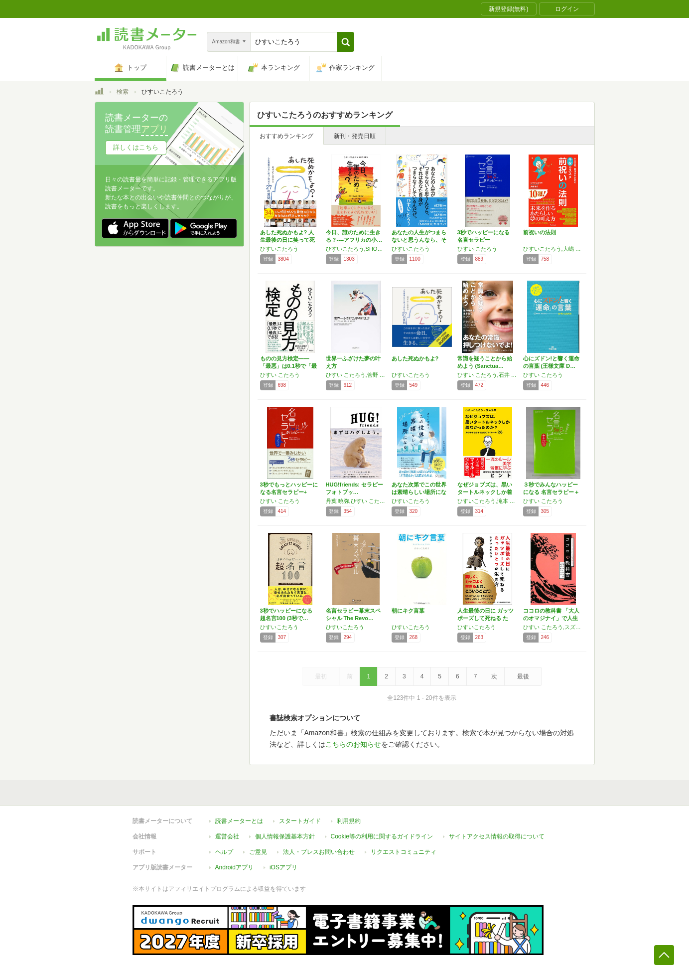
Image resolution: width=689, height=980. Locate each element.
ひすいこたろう (279, 249)
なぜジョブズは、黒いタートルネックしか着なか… (484, 492)
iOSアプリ (283, 867)
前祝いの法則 (539, 232)
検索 (123, 91)
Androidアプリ (234, 867)
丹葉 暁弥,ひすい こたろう (356, 501)
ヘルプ (224, 852)
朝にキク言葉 (408, 611)
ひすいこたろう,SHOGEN (356, 249)
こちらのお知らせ (353, 744)
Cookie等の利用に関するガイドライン (382, 836)
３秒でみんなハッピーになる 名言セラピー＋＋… (551, 492)
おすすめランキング (286, 136)
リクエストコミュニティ (403, 852)
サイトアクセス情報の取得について (497, 836)
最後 (523, 676)
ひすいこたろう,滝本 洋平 (487, 501)
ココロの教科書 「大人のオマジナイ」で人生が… (551, 618)
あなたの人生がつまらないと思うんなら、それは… (419, 239)
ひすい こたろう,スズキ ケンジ (553, 627)
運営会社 (227, 836)
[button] (345, 42)
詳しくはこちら (135, 147)
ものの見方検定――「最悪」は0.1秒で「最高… (288, 365)
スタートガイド (300, 821)
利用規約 (349, 821)
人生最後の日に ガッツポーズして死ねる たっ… (485, 618)
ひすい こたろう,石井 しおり (487, 375)
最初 (321, 676)
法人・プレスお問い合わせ (319, 852)
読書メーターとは (239, 821)
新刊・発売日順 (355, 136)
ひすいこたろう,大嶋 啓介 (553, 249)
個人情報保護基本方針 (285, 836)
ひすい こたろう (477, 249)
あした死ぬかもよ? (415, 358)
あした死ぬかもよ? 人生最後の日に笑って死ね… (287, 239)
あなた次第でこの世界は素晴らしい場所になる (419, 492)
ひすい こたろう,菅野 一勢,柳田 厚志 (356, 375)
